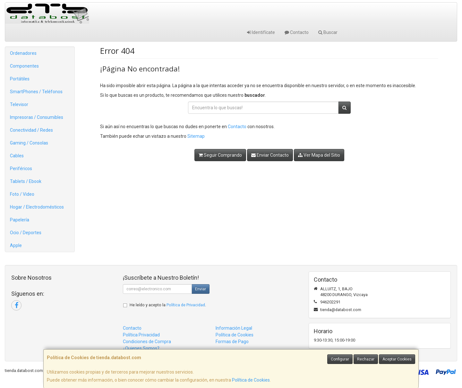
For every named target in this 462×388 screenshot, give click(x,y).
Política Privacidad (141, 334)
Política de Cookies (251, 380)
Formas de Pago (232, 341)
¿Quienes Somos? (141, 348)
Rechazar (365, 359)
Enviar (200, 289)
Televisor (19, 104)
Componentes (24, 66)
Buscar (328, 32)
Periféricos (21, 168)
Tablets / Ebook (25, 181)
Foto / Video (22, 194)
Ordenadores (23, 53)
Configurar (340, 359)
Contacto (297, 32)
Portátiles (20, 78)
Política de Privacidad (186, 304)
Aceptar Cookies (397, 359)
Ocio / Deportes (25, 232)
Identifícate (261, 32)
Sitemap (196, 136)
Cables (17, 155)
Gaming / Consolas (29, 142)
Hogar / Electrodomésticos (37, 207)
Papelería (19, 219)
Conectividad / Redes (31, 130)
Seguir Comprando (220, 155)
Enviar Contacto (270, 155)
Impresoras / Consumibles (36, 117)
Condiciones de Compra (147, 341)
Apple (16, 245)
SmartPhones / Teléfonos (36, 91)
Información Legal (234, 328)
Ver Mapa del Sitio (319, 155)
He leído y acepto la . (168, 304)
